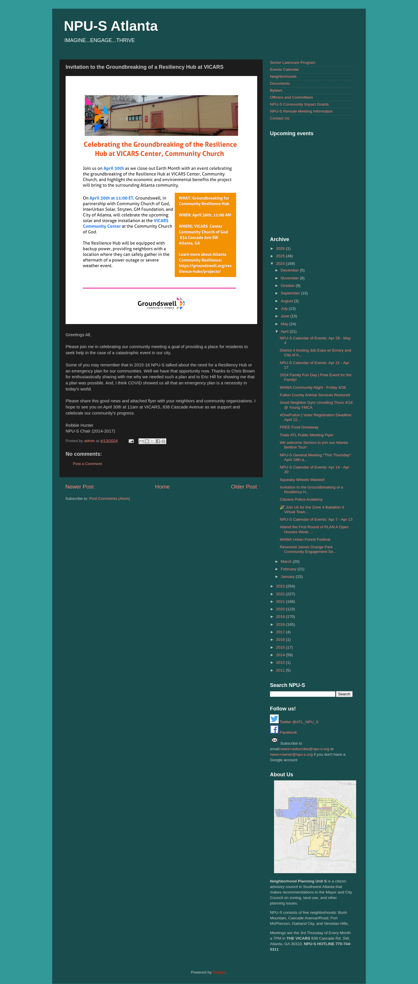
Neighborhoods (283, 76)
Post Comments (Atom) (109, 498)
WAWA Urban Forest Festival (305, 539)
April (285, 331)
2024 (281, 263)
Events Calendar (284, 69)
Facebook (283, 732)
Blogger (219, 972)
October (288, 285)
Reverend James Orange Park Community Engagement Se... (308, 549)
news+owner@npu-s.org (291, 754)
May (285, 324)
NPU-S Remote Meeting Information (301, 111)
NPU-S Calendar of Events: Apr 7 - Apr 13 (316, 519)
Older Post (244, 487)
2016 (281, 639)
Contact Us (279, 118)
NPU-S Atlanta (111, 26)
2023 (281, 586)
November (290, 278)
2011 (281, 670)
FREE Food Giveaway (299, 427)
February (289, 569)
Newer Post (79, 487)
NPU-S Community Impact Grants (299, 104)
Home (162, 487)
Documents (280, 83)
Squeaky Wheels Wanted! (302, 479)
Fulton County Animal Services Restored (315, 395)
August (287, 301)
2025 (281, 256)
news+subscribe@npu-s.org (304, 749)
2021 (281, 601)
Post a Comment (87, 464)
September (291, 293)
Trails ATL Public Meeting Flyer (307, 435)
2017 (281, 632)
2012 (281, 662)
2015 (281, 647)
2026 (281, 248)
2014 (281, 655)
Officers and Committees (291, 97)
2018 (281, 624)
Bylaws (276, 90)
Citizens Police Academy (301, 499)
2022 (281, 594)
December (290, 270)
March (287, 561)
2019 (281, 616)
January (288, 576)
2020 (281, 609)
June (285, 316)
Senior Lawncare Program (293, 62)
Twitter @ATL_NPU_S (294, 722)
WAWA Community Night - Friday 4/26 (313, 387)
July (285, 308)
